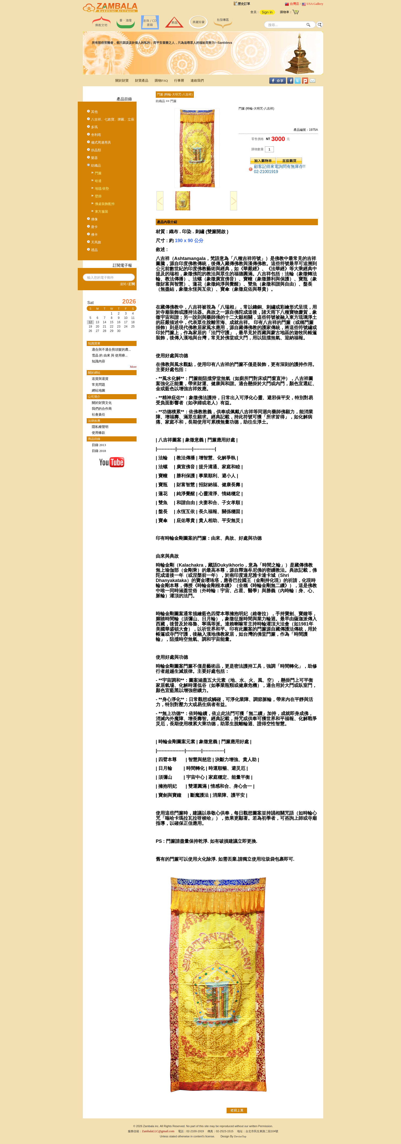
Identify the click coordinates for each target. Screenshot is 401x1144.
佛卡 (94, 234)
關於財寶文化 (102, 403)
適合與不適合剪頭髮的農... (111, 349)
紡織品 (96, 165)
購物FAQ (161, 80)
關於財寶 (122, 80)
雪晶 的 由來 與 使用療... (110, 355)
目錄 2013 (99, 445)
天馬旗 (96, 242)
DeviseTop (240, 1136)
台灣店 (294, 4)
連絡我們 (197, 80)
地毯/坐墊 (102, 188)
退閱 (123, 284)
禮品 (94, 250)
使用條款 (98, 433)
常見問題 (98, 384)
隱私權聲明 (100, 427)
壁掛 (98, 196)
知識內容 (98, 361)
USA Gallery (315, 4)
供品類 (96, 150)
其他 (94, 112)
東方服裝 (101, 211)
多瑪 (94, 127)
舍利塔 (96, 135)
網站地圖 (98, 390)
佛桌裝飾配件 (105, 204)
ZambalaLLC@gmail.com (158, 1131)
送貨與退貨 (100, 379)
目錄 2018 (99, 451)
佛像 (94, 219)
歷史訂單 (244, 4)
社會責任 (98, 414)
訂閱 (132, 284)
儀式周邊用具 (101, 142)
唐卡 (94, 227)
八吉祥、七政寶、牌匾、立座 (112, 119)
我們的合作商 (102, 409)
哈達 (98, 181)
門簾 (98, 173)
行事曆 (179, 80)
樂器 (94, 158)
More (133, 367)
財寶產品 (141, 80)
